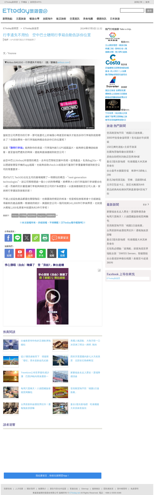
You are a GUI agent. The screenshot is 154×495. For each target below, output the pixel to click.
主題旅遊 (21, 18)
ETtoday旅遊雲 (113, 278)
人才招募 (19, 489)
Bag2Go (41, 215)
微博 (147, 2)
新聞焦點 (7, 18)
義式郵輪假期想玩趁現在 (116, 74)
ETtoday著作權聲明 (72, 222)
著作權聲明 (122, 489)
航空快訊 (32, 215)
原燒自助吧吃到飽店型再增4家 (123, 156)
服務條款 (96, 489)
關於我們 (31, 489)
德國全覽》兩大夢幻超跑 (116, 52)
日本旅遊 (115, 18)
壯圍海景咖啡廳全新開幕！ (121, 151)
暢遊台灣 (34, 18)
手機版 (24, 2)
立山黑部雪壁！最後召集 (116, 45)
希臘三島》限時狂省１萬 (116, 48)
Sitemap (85, 489)
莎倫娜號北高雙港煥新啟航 (117, 68)
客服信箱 (74, 489)
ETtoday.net (75, 493)
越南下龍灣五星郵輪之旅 (116, 116)
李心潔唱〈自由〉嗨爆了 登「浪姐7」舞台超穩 (34, 265)
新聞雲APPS (35, 2)
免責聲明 (134, 489)
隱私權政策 (108, 489)
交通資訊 (74, 18)
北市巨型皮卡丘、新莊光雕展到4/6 (125, 184)
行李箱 (23, 215)
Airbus (15, 215)
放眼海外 (48, 18)
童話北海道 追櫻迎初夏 (115, 90)
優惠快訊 (101, 18)
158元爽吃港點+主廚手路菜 (122, 147)
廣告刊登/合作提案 (58, 489)
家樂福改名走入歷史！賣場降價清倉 (126, 211)
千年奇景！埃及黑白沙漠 (116, 113)
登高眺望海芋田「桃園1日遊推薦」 (127, 133)
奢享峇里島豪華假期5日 (115, 120)
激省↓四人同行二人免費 (115, 71)
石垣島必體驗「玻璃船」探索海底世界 (127, 248)
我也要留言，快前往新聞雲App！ (53, 475)
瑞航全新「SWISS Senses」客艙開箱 (127, 253)
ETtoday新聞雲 (11, 2)
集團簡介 (42, 489)
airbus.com (63, 62)
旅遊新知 (51, 215)
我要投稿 (8, 489)
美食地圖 (88, 18)
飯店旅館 (61, 18)
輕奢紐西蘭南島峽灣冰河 (116, 97)
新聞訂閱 (138, 2)
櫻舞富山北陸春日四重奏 (116, 94)
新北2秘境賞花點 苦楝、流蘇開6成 (126, 179)
